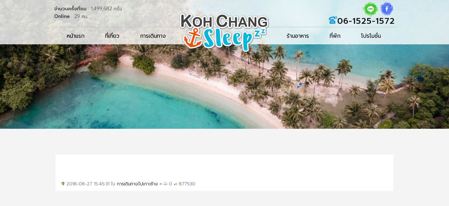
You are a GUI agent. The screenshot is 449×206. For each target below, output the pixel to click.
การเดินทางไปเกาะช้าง (137, 184)
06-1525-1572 (366, 21)
